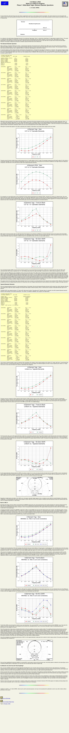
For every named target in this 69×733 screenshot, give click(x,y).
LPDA (9, 730)
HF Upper (5, 730)
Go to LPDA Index (5, 724)
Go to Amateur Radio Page (7, 728)
